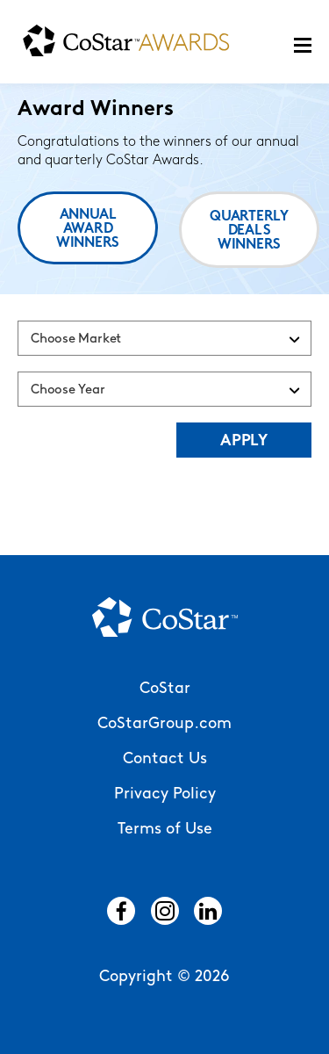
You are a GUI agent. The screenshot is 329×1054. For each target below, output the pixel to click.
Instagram (165, 911)
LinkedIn (208, 911)
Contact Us (165, 759)
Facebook (121, 911)
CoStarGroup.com (164, 724)
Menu (302, 45)
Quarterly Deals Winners (249, 231)
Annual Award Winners (87, 229)
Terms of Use (165, 829)
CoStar (164, 689)
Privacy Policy (165, 794)
